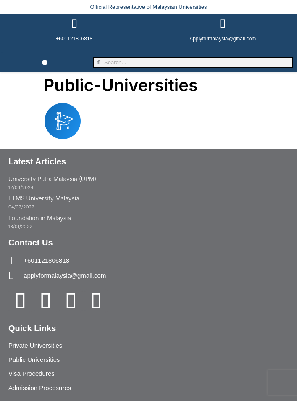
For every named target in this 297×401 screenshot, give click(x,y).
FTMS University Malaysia (43, 198)
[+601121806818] (74, 24)
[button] (44, 62)
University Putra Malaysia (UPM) (52, 178)
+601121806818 (74, 39)
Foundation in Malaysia (39, 218)
